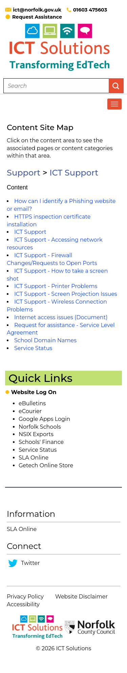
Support (23, 173)
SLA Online (33, 457)
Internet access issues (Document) (60, 317)
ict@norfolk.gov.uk (37, 10)
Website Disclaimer (81, 596)
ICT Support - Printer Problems (55, 286)
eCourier (30, 411)
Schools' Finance (41, 442)
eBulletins (32, 403)
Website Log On (34, 392)
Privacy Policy (25, 596)
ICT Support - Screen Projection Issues (65, 294)
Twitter (30, 563)
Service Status (33, 348)
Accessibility (23, 604)
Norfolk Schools (40, 427)
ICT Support (73, 173)
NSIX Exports (36, 434)
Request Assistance (33, 17)
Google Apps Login (44, 419)
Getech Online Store (46, 465)
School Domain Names (45, 340)
